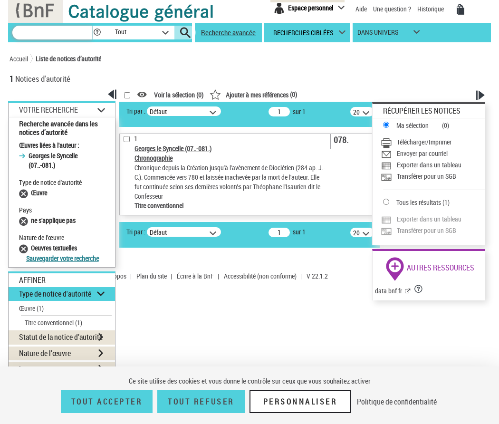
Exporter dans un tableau (429, 164)
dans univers (377, 34)
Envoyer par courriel (422, 153)
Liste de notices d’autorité (68, 58)
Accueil (19, 58)
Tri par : (135, 111)
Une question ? (392, 8)
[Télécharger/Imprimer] (433, 142)
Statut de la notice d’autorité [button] (61, 337)
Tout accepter (107, 401)
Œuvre (31, 308)
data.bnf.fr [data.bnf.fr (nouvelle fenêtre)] (388, 290)
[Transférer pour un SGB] (433, 176)
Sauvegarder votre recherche (62, 258)
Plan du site (151, 275)
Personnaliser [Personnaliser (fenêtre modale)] (300, 401)
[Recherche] (52, 32)
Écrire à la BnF (195, 275)
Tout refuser (201, 401)
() (253, 94)
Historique (431, 8)
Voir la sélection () (178, 94)
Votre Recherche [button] (48, 110)
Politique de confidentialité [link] (397, 401)
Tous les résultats (418, 202)
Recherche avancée (228, 32)
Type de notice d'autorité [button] (55, 294)
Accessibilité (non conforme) (260, 275)
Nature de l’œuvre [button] (45, 353)
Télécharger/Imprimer (424, 141)
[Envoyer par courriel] (433, 153)
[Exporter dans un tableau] (433, 165)
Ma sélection (412, 125)
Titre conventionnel (53, 322)
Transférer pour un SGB (426, 176)
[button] (97, 32)
